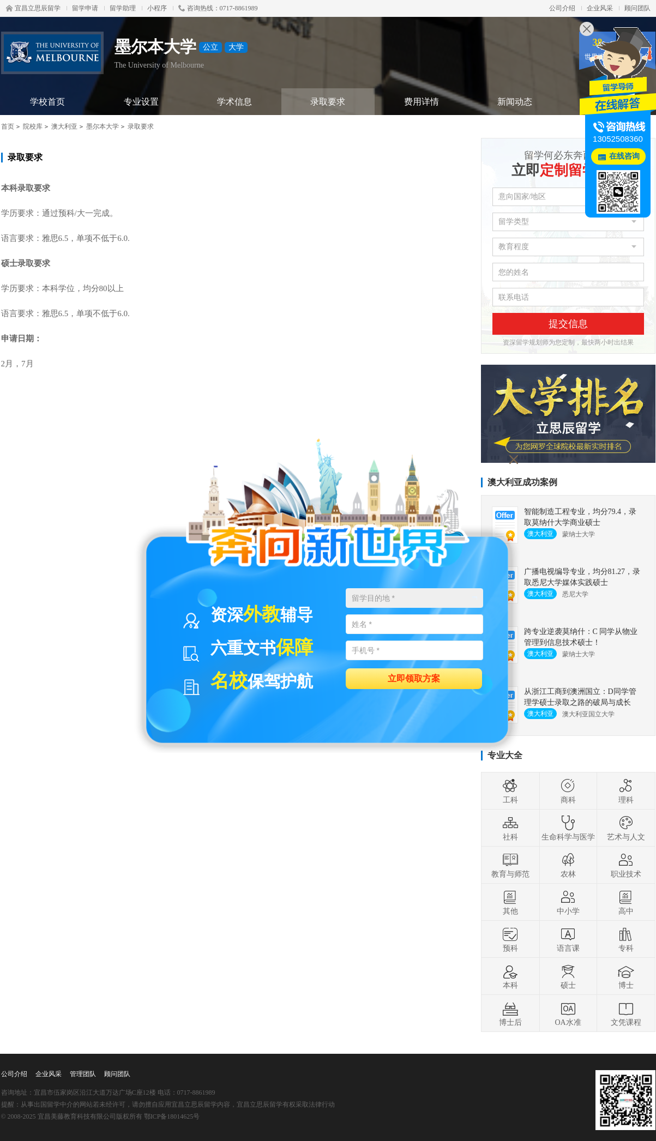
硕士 (568, 976)
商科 (568, 791)
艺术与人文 (626, 828)
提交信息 (568, 323)
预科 (510, 939)
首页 (7, 126)
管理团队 (83, 1074)
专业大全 (505, 755)
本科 (510, 976)
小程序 (157, 8)
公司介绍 (562, 8)
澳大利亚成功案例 (522, 482)
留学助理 (123, 8)
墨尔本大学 (102, 126)
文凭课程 (626, 1013)
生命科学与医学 (568, 828)
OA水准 (568, 1013)
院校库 (33, 126)
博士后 (510, 1013)
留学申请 (85, 8)
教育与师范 (510, 865)
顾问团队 (637, 8)
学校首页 (47, 101)
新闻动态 (514, 101)
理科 (626, 791)
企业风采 (600, 8)
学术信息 (234, 101)
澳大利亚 (64, 126)
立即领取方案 (414, 678)
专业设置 (141, 101)
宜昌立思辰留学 (33, 8)
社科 (510, 828)
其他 (510, 902)
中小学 (568, 902)
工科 (510, 791)
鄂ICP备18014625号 (172, 1116)
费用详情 (421, 101)
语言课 (568, 939)
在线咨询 (624, 156)
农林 (568, 865)
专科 (626, 939)
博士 (626, 976)
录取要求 (327, 101)
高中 (626, 902)
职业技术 (626, 865)
